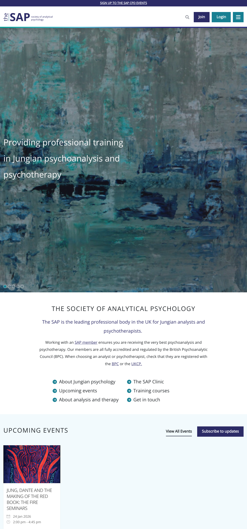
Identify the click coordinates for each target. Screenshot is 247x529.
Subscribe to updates (220, 431)
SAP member (86, 342)
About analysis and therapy (89, 399)
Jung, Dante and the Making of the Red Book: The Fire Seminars (29, 499)
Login (221, 16)
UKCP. (136, 363)
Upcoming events (78, 390)
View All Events (179, 431)
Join (201, 16)
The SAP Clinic (148, 381)
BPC (115, 363)
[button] (238, 17)
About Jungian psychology (87, 381)
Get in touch (146, 399)
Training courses (151, 390)
